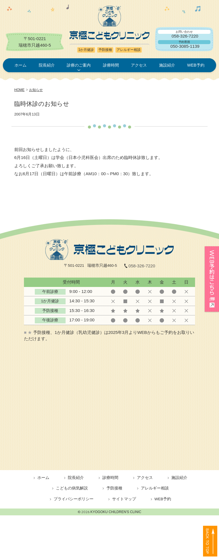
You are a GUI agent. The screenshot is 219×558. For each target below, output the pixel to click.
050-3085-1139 (185, 46)
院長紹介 (47, 65)
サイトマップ (124, 499)
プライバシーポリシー (74, 499)
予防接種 (114, 488)
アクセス (139, 65)
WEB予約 (195, 65)
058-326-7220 (185, 36)
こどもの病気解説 (72, 488)
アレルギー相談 (155, 488)
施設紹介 (167, 65)
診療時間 (111, 65)
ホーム (21, 65)
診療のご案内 (79, 65)
